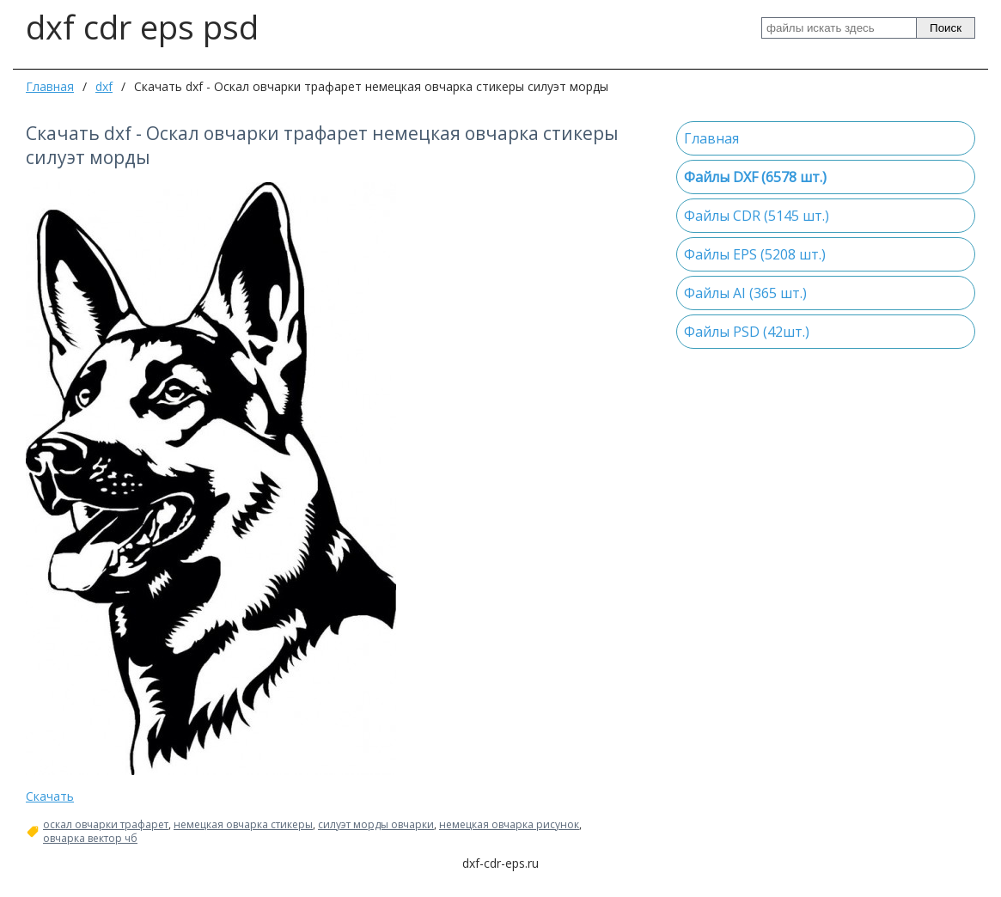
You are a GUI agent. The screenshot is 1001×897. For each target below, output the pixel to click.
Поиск (945, 27)
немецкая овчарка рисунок (509, 825)
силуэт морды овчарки (376, 825)
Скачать (50, 796)
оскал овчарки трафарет (105, 825)
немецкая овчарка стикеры (243, 825)
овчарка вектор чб (90, 838)
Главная (50, 86)
